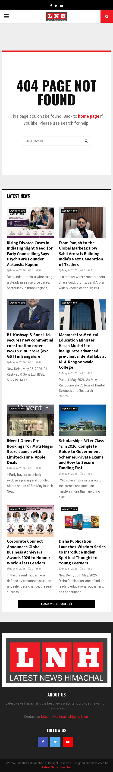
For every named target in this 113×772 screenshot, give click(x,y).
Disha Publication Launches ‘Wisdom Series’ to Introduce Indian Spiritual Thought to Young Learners (82, 552)
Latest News (18, 196)
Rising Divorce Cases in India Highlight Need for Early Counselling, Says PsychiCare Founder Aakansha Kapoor (30, 254)
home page (88, 116)
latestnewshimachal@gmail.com (65, 716)
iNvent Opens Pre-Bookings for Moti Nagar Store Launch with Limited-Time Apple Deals (30, 451)
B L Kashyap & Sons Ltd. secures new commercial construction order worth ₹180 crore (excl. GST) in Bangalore (30, 346)
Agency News (17, 210)
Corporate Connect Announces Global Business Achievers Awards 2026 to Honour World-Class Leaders (28, 552)
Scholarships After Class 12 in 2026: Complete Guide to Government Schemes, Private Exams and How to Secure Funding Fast (81, 454)
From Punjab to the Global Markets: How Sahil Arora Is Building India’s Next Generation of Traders (81, 254)
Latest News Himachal (56, 767)
